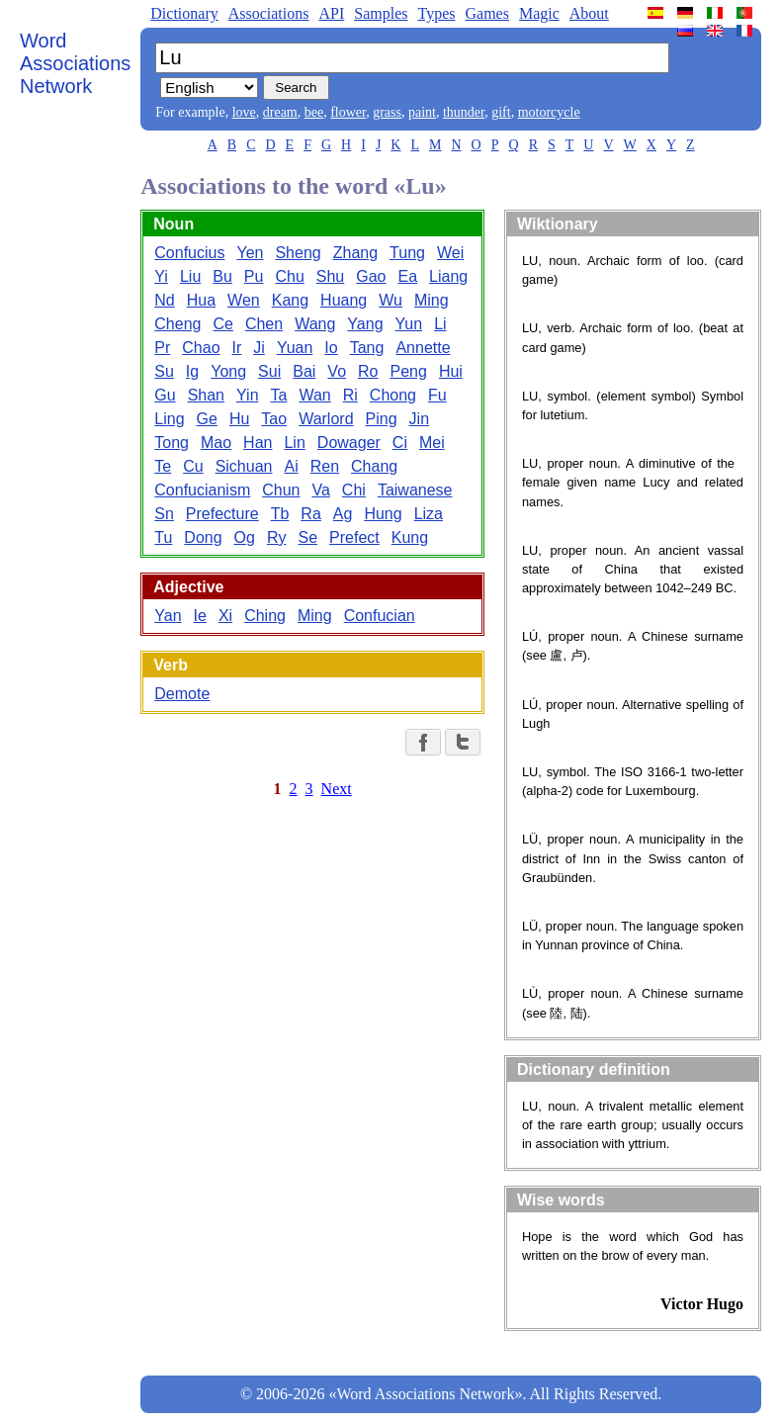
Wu (390, 300)
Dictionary (183, 13)
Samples (380, 13)
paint (422, 112)
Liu (190, 276)
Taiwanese (415, 490)
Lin (294, 442)
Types (436, 13)
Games (486, 13)
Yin (247, 395)
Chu (289, 276)
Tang (367, 347)
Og (244, 537)
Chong (393, 395)
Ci (399, 442)
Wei (450, 252)
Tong (171, 442)
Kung (409, 537)
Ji (259, 347)
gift (500, 112)
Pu (254, 276)
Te (162, 466)
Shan (206, 395)
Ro (368, 371)
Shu (330, 276)
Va (320, 490)
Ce (222, 323)
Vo (336, 371)
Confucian (379, 615)
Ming (431, 300)
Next (336, 788)
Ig (192, 371)
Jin (419, 418)
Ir (237, 347)
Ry (277, 537)
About (589, 13)
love (244, 112)
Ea (408, 276)
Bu (222, 276)
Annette (422, 347)
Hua (201, 300)
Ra (310, 513)
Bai (304, 371)
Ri (350, 395)
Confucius (189, 252)
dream (280, 112)
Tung (407, 252)
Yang (365, 323)
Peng (408, 371)
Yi (161, 276)
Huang (343, 300)
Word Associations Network (75, 63)
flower (348, 112)
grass (387, 112)
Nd (164, 300)
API (331, 13)
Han (257, 442)
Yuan (294, 347)
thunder (463, 112)
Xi (225, 615)
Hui (451, 371)
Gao (371, 276)
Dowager (349, 442)
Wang (315, 323)
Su (164, 371)
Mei (432, 442)
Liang (448, 276)
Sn (164, 513)
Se (308, 537)
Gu (164, 395)
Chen (264, 323)
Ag (343, 513)
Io (330, 347)
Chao (200, 347)
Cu (193, 466)
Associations (268, 13)
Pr (162, 347)
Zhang (355, 252)
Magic (539, 13)
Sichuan (244, 466)
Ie (200, 615)
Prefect (354, 537)
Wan (314, 395)
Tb (280, 513)
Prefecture (222, 513)
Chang (374, 466)
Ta (279, 395)
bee (313, 112)
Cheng (177, 323)
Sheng (297, 252)
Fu (437, 395)
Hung (382, 513)
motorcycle (549, 112)
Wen (243, 300)
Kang (290, 300)
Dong (202, 537)
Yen (249, 252)
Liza (428, 513)
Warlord (326, 418)
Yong (228, 371)
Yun (409, 323)
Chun (281, 490)
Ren (324, 466)
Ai (291, 466)
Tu (163, 537)
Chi (354, 490)
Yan (167, 615)
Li (440, 323)
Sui (269, 371)
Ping (381, 418)
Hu (239, 418)
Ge (207, 418)
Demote (182, 693)
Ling (169, 418)
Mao (216, 442)
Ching (265, 615)
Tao (274, 418)
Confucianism (202, 490)
